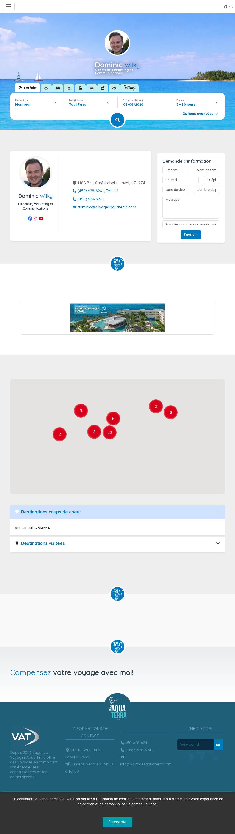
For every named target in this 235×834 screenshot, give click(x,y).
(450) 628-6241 (88, 199)
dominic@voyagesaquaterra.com (104, 207)
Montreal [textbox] (22, 104)
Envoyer (191, 234)
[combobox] (37, 104)
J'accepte (117, 822)
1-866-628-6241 (136, 750)
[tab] (27, 87)
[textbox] (79, 104)
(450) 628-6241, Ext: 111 (95, 191)
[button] (117, 465)
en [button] (228, 6)
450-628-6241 (134, 743)
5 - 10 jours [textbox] (185, 104)
